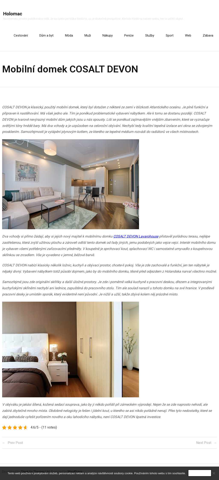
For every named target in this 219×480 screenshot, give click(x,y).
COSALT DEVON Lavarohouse (135, 236)
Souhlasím (200, 473)
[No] (214, 473)
